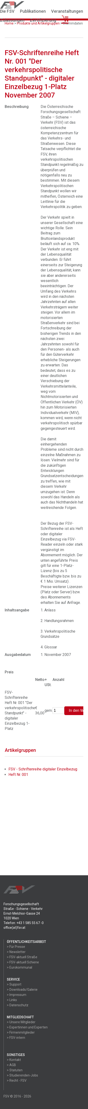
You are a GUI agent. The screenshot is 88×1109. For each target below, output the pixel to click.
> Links (12, 1000)
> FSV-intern (16, 1037)
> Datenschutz (17, 1005)
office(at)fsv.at (14, 927)
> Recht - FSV (17, 1080)
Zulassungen (12, 20)
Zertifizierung (43, 20)
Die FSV (7, 11)
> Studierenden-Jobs (22, 1075)
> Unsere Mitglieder (21, 1022)
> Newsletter (16, 952)
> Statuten (15, 1070)
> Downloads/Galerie (22, 989)
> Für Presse (16, 947)
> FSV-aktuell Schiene (23, 962)
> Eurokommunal (19, 967)
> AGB (11, 1065)
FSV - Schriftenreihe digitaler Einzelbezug (42, 769)
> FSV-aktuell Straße (22, 957)
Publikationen (33, 11)
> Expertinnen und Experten (27, 1027)
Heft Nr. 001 (18, 774)
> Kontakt (14, 1060)
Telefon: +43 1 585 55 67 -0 (24, 923)
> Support (14, 984)
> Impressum (16, 995)
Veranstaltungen (67, 11)
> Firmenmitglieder (21, 1032)
